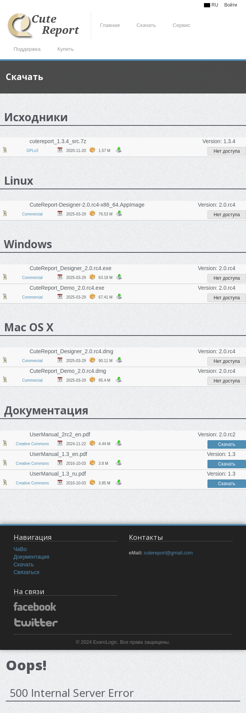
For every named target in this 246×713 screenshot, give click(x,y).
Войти (230, 5)
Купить (65, 49)
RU (211, 5)
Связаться (26, 572)
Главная (110, 25)
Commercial (32, 214)
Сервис (181, 25)
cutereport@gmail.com (168, 553)
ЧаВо (20, 549)
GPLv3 (33, 151)
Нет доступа (227, 151)
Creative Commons (32, 444)
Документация (31, 557)
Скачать (146, 25)
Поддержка (26, 49)
